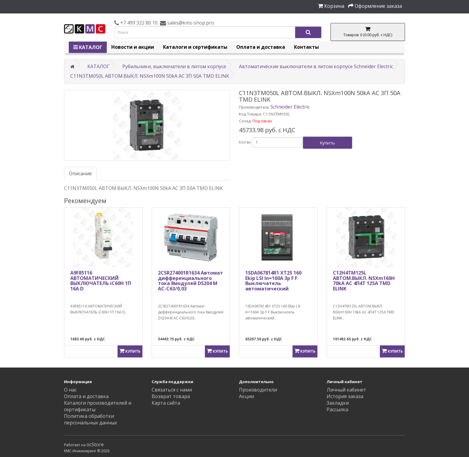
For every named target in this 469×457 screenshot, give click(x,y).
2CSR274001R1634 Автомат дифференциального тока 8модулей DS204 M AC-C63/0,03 (190, 280)
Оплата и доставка (260, 47)
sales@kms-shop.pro (190, 22)
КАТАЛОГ (87, 47)
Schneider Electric (290, 106)
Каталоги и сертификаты (195, 47)
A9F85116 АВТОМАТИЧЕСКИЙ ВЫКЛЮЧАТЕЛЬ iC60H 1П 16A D (100, 280)
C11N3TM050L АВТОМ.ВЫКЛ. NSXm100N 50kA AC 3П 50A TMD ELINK (149, 76)
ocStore (95, 444)
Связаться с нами (172, 389)
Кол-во (245, 142)
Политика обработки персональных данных (90, 419)
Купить (327, 143)
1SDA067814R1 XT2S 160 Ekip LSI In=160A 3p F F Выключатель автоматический (273, 280)
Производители (258, 389)
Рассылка (337, 409)
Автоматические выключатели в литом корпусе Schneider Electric (316, 66)
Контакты (306, 47)
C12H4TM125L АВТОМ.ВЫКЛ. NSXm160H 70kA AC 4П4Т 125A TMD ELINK (364, 280)
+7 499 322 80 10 (138, 22)
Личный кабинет (346, 389)
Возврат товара (171, 396)
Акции (246, 396)
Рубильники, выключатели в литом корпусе (174, 66)
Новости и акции (132, 47)
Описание (80, 173)
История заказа (345, 396)
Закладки (338, 403)
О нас (70, 389)
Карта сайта (166, 403)
